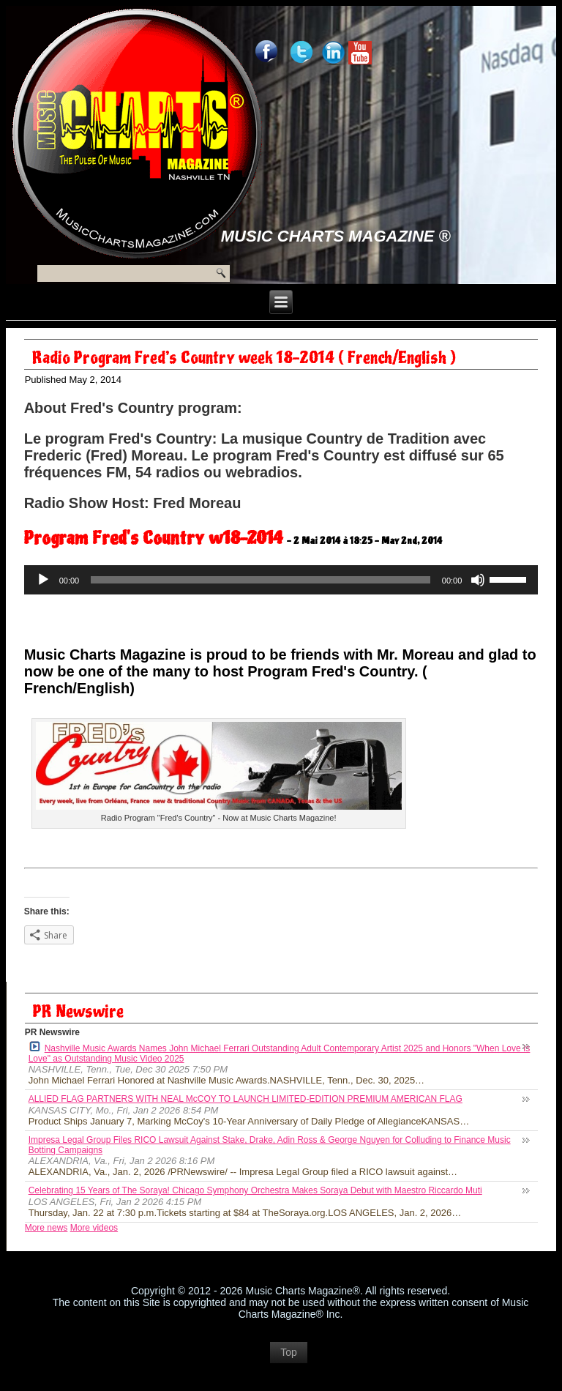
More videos (94, 1228)
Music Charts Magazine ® (336, 236)
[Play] (43, 580)
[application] (281, 579)
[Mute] (478, 580)
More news (46, 1228)
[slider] (260, 579)
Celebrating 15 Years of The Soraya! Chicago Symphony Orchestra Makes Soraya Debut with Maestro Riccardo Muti (255, 1190)
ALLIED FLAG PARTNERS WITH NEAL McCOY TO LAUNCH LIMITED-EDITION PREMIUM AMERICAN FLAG (245, 1099)
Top (288, 1352)
